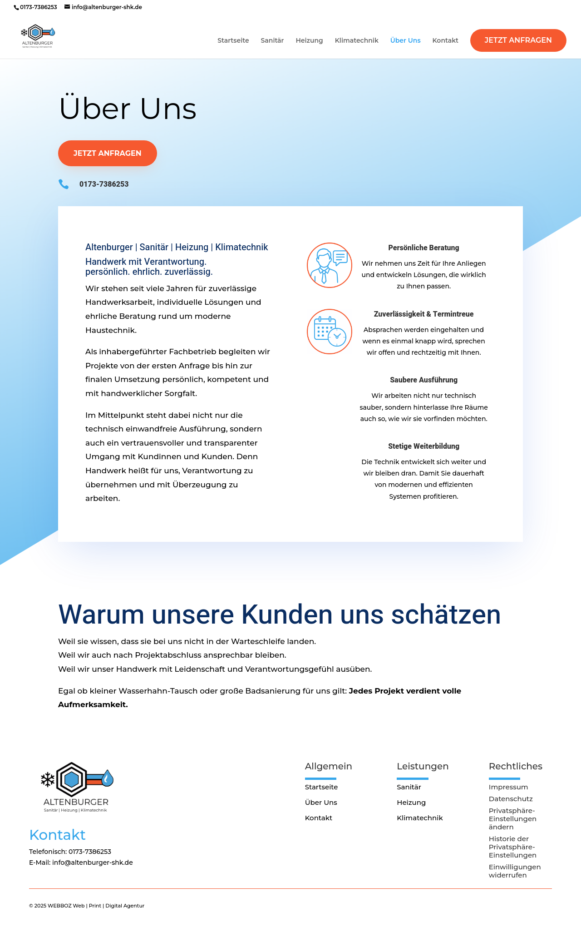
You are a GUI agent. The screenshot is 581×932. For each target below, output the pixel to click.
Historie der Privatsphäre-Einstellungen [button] (513, 847)
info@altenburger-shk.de (92, 862)
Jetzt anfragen (108, 153)
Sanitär (272, 41)
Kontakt (445, 41)
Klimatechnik (357, 41)
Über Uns (405, 41)
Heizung (309, 41)
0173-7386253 (38, 7)
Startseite (233, 41)
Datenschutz (511, 799)
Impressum (508, 787)
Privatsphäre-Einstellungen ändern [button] (513, 819)
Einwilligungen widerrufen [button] (515, 871)
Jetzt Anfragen (518, 40)
